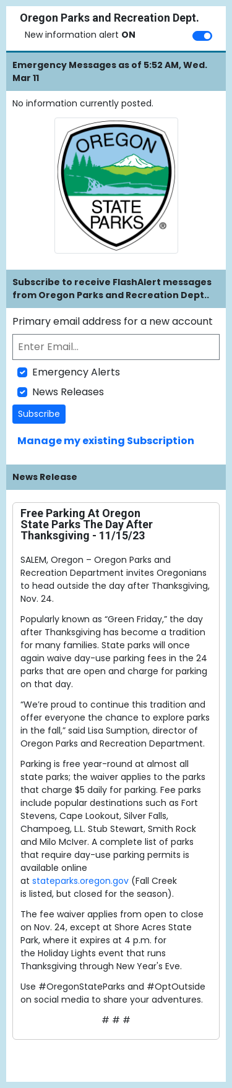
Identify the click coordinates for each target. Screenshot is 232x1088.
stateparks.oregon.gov (81, 881)
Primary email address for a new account (112, 321)
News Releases (68, 392)
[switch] (202, 36)
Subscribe (39, 414)
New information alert (80, 34)
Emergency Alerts (76, 372)
